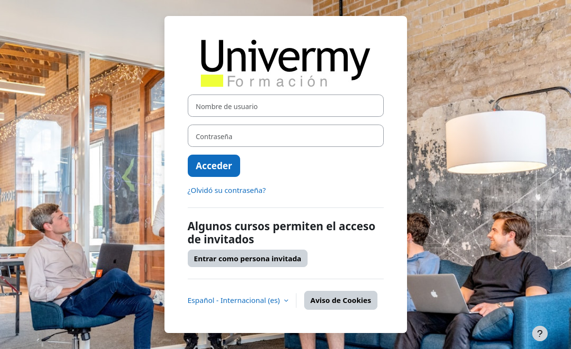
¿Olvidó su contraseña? (227, 190)
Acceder (214, 165)
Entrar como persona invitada (248, 258)
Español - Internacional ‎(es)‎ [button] (235, 300)
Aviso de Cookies (340, 300)
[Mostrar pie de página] (540, 333)
